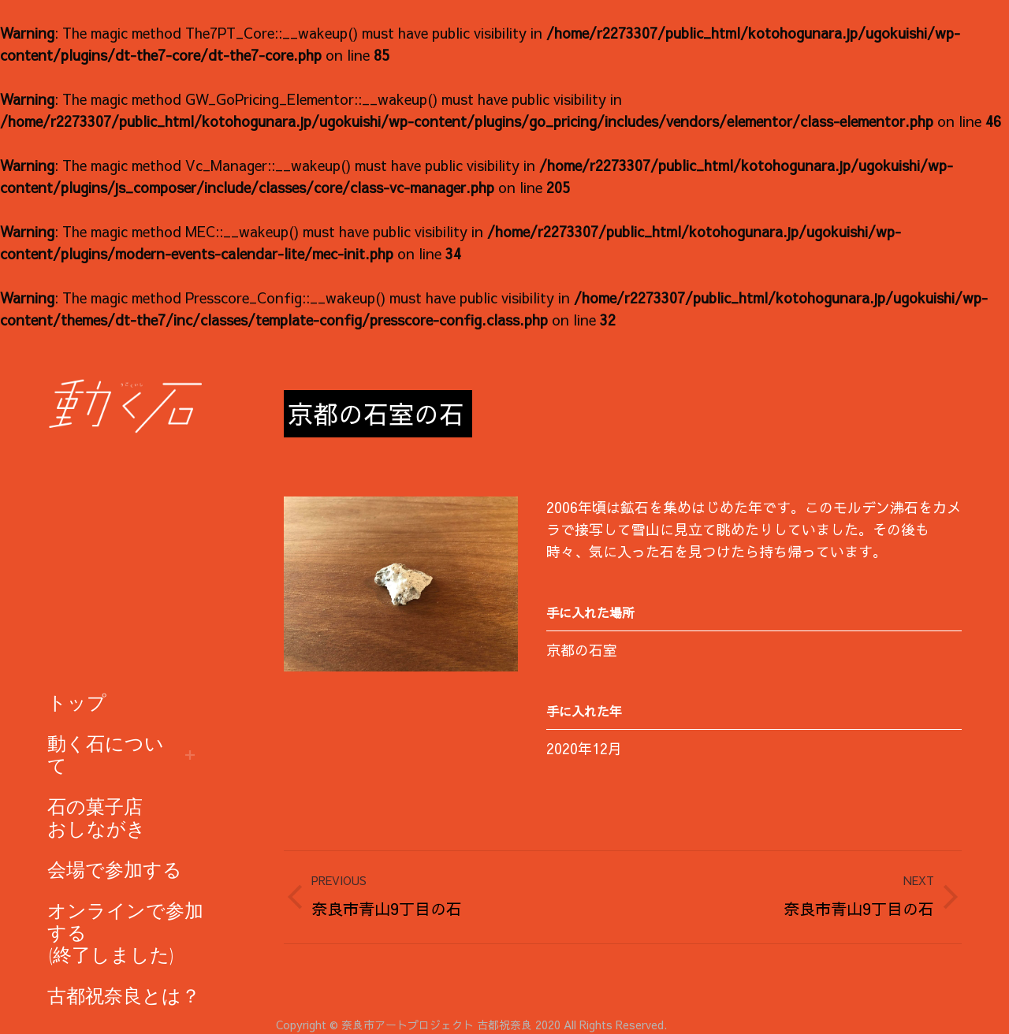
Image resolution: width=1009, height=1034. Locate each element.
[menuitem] (76, 703)
